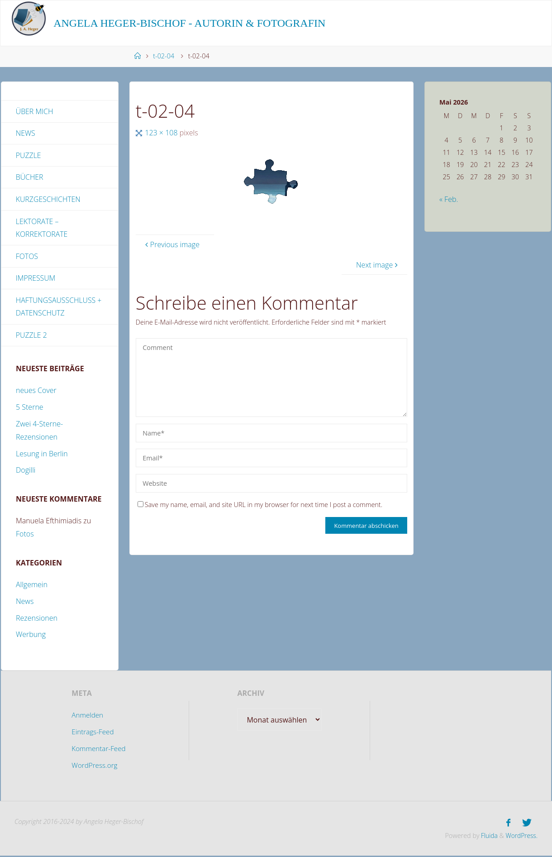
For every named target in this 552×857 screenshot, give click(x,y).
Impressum (36, 279)
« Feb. (448, 199)
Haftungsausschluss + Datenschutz (59, 308)
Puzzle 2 (32, 337)
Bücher (29, 178)
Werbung (31, 637)
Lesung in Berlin (42, 455)
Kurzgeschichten (48, 200)
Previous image (171, 244)
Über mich (34, 111)
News (25, 134)
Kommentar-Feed (98, 750)
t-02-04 (163, 56)
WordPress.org (94, 767)
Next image (378, 265)
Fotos (27, 257)
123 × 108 (162, 133)
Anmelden (86, 717)
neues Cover (36, 392)
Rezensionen (36, 620)
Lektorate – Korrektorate (42, 228)
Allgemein (32, 586)
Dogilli (25, 472)
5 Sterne (29, 409)
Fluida (486, 836)
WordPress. (521, 836)
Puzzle (28, 156)
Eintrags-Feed (92, 734)
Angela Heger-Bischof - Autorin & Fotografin (189, 23)
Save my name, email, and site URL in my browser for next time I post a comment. (260, 504)
